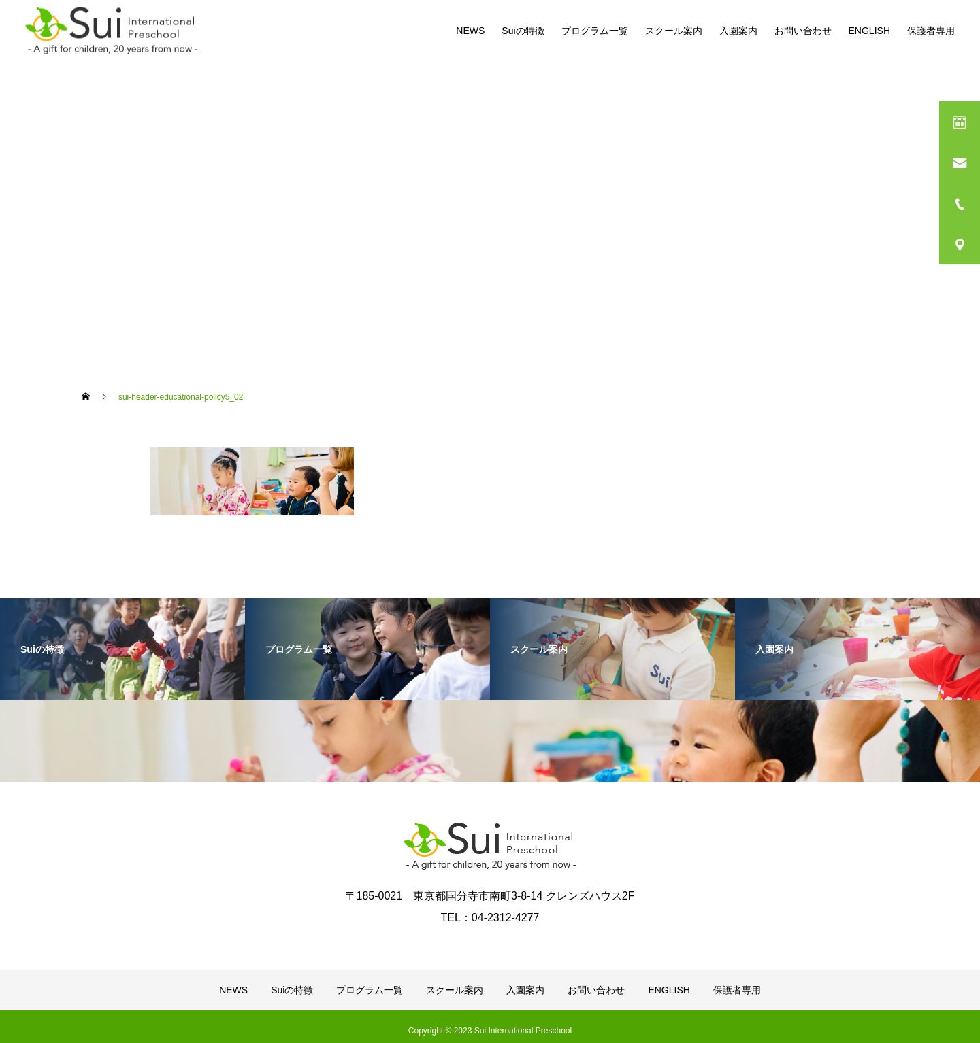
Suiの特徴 (523, 30)
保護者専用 (931, 30)
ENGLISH (869, 30)
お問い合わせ (803, 30)
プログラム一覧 (594, 30)
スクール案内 (673, 30)
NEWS (470, 30)
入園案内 (738, 30)
